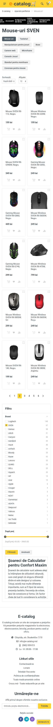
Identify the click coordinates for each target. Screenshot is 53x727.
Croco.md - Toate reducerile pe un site (26, 683)
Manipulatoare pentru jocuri (16, 45)
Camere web (9, 50)
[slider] (5, 537)
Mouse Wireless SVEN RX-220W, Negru (38, 114)
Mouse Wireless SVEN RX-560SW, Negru (39, 216)
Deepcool (12, 507)
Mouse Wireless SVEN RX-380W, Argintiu (38, 368)
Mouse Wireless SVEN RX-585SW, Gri (13, 317)
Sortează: (6, 77)
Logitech (12, 421)
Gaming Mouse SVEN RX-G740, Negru (13, 266)
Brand (26, 416)
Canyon (11, 437)
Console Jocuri (11, 56)
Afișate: (22, 77)
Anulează (25, 552)
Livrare (26, 668)
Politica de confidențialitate (26, 675)
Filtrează (11, 552)
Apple (10, 484)
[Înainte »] (43, 396)
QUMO (11, 464)
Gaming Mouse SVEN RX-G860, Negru (13, 216)
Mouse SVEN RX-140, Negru (14, 366)
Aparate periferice (22, 11)
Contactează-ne (26, 664)
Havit (10, 445)
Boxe (38, 45)
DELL (10, 468)
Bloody (11, 453)
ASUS (10, 433)
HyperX (11, 472)
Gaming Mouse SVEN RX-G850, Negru (38, 165)
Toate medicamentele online (26, 679)
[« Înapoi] (10, 396)
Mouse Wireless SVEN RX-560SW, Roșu (39, 317)
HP (9, 476)
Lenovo (11, 460)
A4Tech (11, 449)
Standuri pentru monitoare (16, 62)
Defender (12, 523)
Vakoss (11, 511)
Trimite (44, 706)
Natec (11, 515)
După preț (26, 531)
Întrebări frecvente (26, 672)
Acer (10, 480)
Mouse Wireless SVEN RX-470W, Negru (38, 266)
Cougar (11, 488)
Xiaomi (11, 492)
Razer (10, 456)
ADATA (11, 503)
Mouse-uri (9, 39)
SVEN (10, 425)
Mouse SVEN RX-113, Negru (14, 112)
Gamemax (12, 499)
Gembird (12, 441)
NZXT (10, 496)
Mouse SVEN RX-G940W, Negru (14, 163)
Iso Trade (12, 519)
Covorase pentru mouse (15, 68)
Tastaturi (24, 39)
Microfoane (27, 50)
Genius (11, 429)
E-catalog (6, 11)
